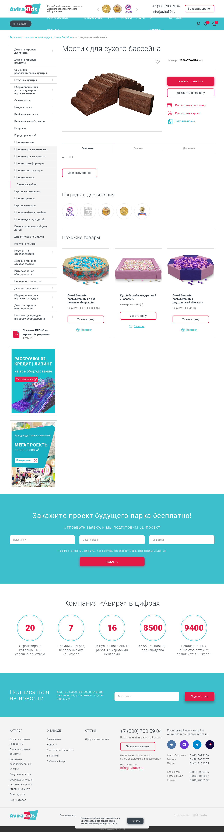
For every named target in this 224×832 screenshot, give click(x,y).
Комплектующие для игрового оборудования (29, 317)
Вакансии (53, 755)
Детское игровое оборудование (25, 306)
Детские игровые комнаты (25, 61)
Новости (52, 744)
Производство (93, 23)
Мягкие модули (43, 37)
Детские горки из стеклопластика (25, 262)
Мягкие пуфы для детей (29, 219)
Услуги (112, 23)
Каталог (22, 23)
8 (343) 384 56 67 (199, 776)
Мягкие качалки (24, 177)
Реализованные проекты (61, 23)
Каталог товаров (23, 37)
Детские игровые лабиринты (25, 51)
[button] (98, 9)
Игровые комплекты (27, 191)
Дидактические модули (29, 236)
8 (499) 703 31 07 (199, 759)
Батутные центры (25, 80)
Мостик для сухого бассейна (91, 37)
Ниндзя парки (23, 107)
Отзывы (126, 23)
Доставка (189, 148)
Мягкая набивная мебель (30, 212)
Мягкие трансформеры (29, 163)
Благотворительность (60, 750)
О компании (158, 23)
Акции (141, 23)
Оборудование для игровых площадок (26, 296)
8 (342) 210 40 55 (199, 763)
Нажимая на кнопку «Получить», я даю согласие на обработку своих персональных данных (112, 550)
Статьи (90, 730)
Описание (87, 148)
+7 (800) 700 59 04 (166, 6)
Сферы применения (97, 739)
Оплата (138, 148)
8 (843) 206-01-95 (199, 780)
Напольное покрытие (27, 281)
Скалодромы (22, 100)
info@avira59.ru (163, 11)
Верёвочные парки (26, 114)
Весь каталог (18, 800)
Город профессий (25, 135)
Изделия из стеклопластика (24, 252)
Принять (135, 820)
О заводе (54, 730)
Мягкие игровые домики (30, 156)
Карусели (20, 128)
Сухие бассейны (63, 37)
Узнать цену (85, 319)
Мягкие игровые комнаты (30, 149)
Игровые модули (25, 205)
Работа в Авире (56, 761)
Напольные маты (25, 243)
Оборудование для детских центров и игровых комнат (26, 90)
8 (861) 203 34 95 (199, 772)
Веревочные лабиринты (29, 121)
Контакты (177, 23)
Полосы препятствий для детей (30, 228)
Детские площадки (26, 288)
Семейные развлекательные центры (30, 71)
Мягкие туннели (24, 198)
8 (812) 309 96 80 (199, 755)
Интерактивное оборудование (24, 272)
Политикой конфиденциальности (99, 823)
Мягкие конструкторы (28, 170)
